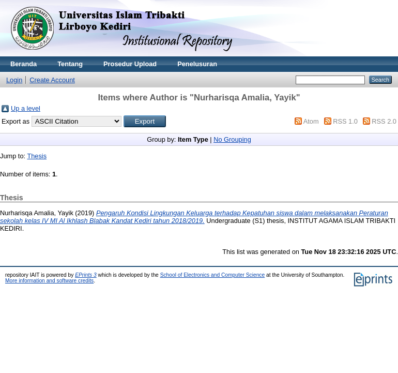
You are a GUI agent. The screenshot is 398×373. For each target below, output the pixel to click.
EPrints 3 (86, 275)
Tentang (70, 64)
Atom (311, 121)
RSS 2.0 (384, 121)
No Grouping (232, 139)
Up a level (25, 108)
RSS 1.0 (345, 121)
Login (14, 80)
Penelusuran (197, 64)
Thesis (37, 156)
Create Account (52, 80)
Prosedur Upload (130, 64)
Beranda (23, 64)
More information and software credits (49, 281)
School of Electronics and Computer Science (212, 275)
